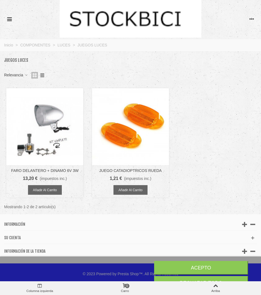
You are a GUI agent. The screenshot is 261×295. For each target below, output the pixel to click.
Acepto (201, 268)
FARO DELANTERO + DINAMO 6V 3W (45, 170)
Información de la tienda (25, 251)
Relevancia (16, 75)
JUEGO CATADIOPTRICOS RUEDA (130, 170)
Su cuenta (12, 237)
